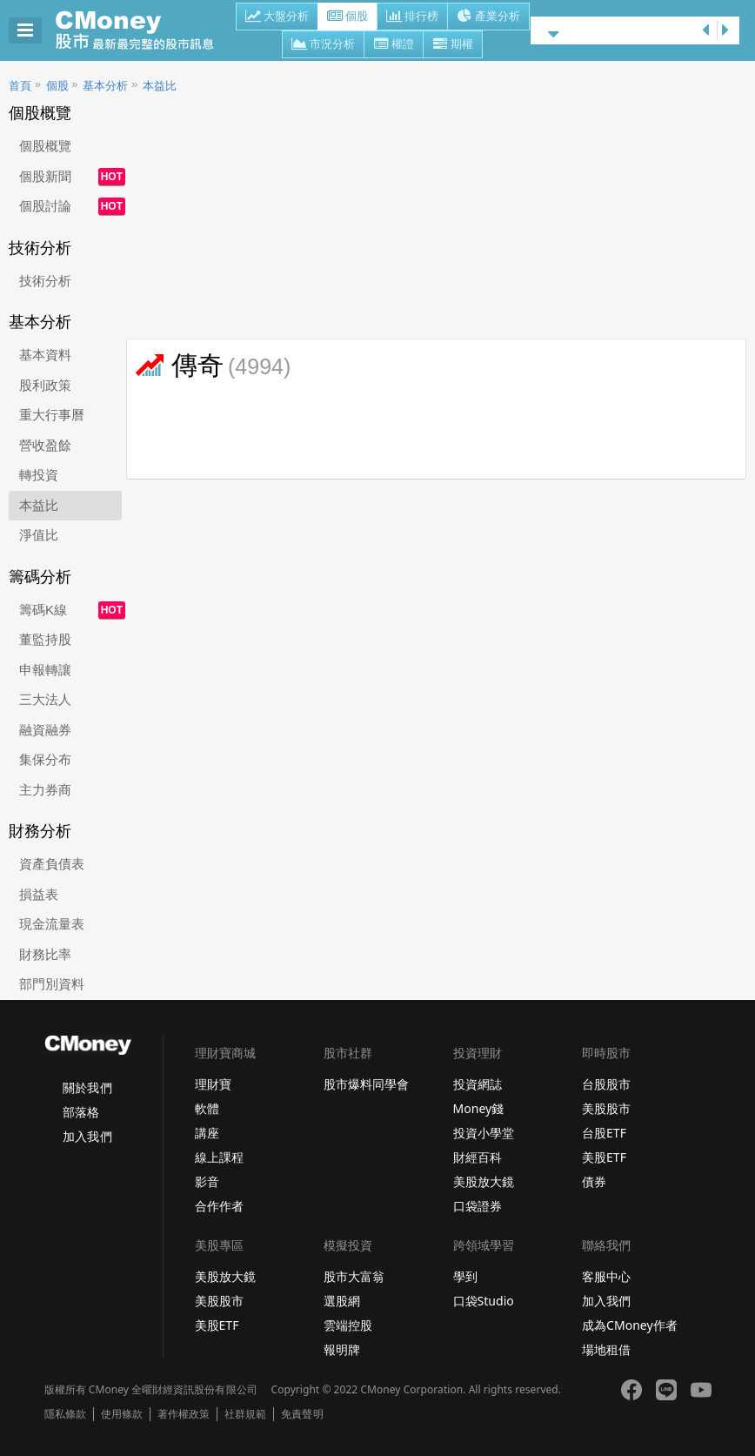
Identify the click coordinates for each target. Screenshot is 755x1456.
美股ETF (604, 1157)
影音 (207, 1181)
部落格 (81, 1112)
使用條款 (122, 1414)
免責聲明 (302, 1414)
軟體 (207, 1108)
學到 (465, 1276)
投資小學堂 (483, 1132)
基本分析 (105, 85)
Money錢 (478, 1108)
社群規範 (245, 1414)
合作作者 (219, 1206)
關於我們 (87, 1087)
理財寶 (213, 1084)
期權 (452, 45)
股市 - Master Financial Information (144, 30)
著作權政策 (183, 1414)
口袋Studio (483, 1300)
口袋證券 (477, 1206)
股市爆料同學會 (366, 1084)
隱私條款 (65, 1414)
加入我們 (87, 1136)
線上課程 (219, 1157)
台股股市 (606, 1084)
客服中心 (606, 1276)
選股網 (342, 1300)
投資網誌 (477, 1084)
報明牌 (342, 1349)
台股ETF (604, 1132)
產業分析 (488, 17)
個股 (347, 17)
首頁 (20, 85)
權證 (393, 45)
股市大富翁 (354, 1276)
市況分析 (323, 45)
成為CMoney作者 (630, 1325)
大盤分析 (277, 17)
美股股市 (606, 1108)
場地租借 (606, 1349)
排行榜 (412, 17)
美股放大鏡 (483, 1181)
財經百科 (477, 1157)
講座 (207, 1132)
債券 (594, 1181)
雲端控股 (348, 1325)
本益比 (160, 85)
